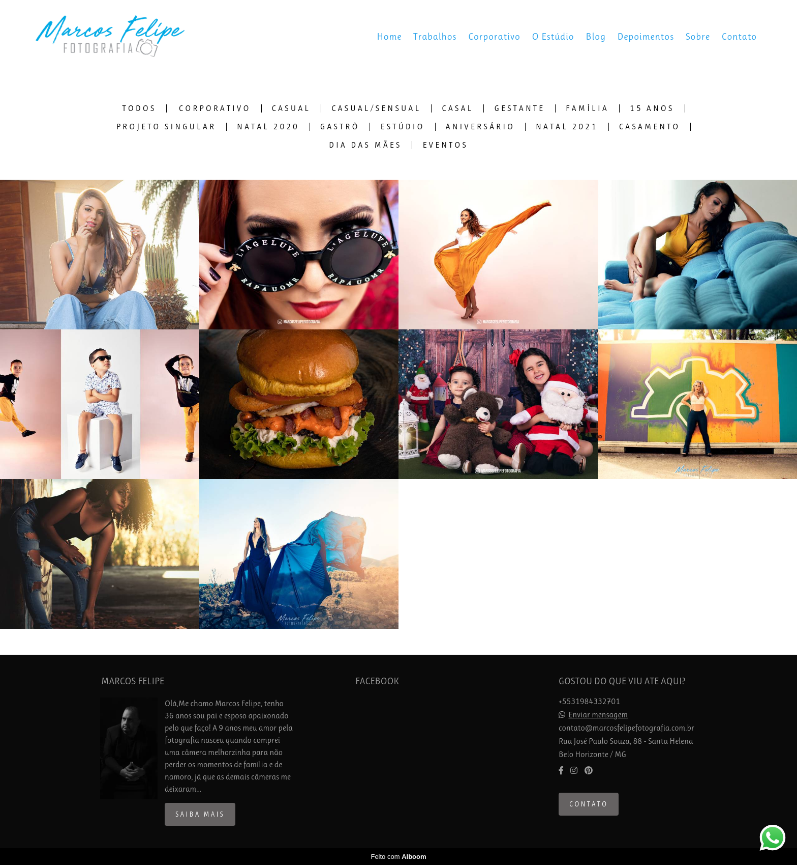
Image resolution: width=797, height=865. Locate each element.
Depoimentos (646, 36)
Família (587, 108)
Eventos (445, 145)
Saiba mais (200, 814)
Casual (291, 108)
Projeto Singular (166, 127)
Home (389, 36)
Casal (457, 108)
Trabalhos (434, 36)
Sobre (698, 36)
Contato (739, 36)
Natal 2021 (567, 127)
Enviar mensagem (598, 715)
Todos (139, 108)
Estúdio (402, 127)
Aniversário (480, 127)
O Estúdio (553, 36)
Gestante (519, 108)
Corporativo (494, 36)
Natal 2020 (268, 127)
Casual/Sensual (376, 108)
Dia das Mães (365, 145)
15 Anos (652, 108)
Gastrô (340, 127)
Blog (596, 36)
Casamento (650, 127)
